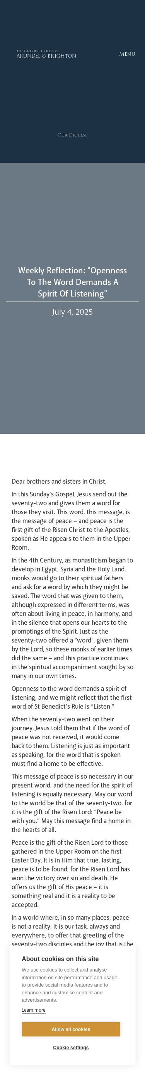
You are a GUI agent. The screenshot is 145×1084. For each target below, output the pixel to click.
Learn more (34, 1010)
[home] (30, 54)
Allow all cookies (70, 1029)
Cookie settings (71, 1047)
